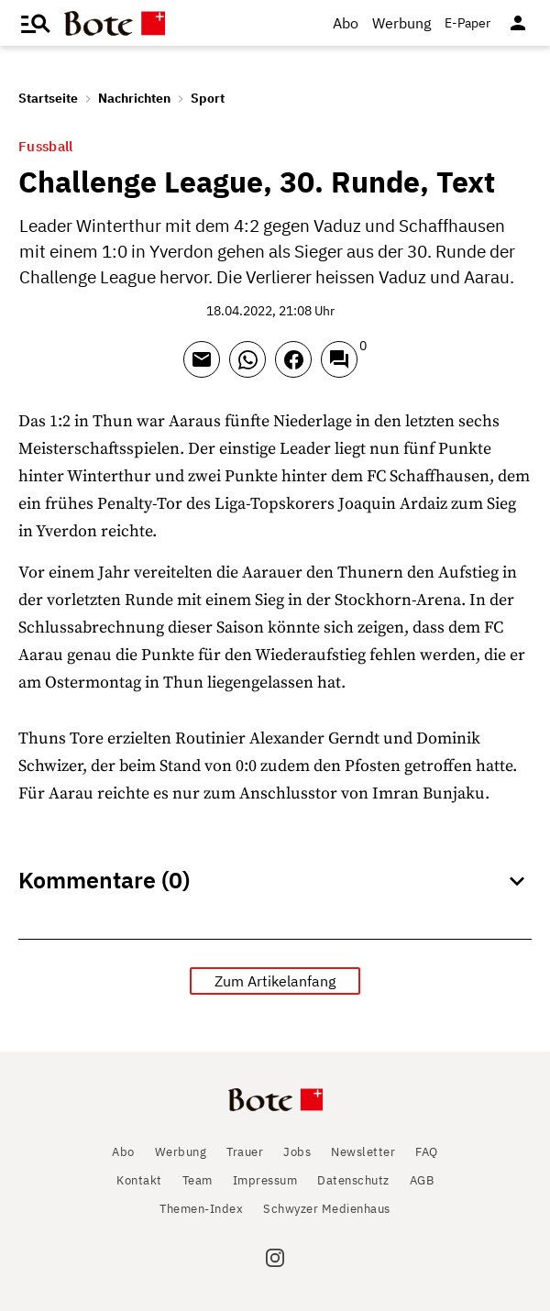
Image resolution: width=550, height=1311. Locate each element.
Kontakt (139, 1180)
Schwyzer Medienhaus (326, 1209)
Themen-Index (201, 1209)
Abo (345, 23)
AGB (422, 1180)
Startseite (48, 98)
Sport (208, 98)
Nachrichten (134, 98)
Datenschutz (353, 1180)
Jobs (297, 1152)
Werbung (401, 23)
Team (197, 1180)
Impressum (265, 1180)
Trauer (244, 1152)
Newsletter (363, 1152)
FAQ (426, 1152)
